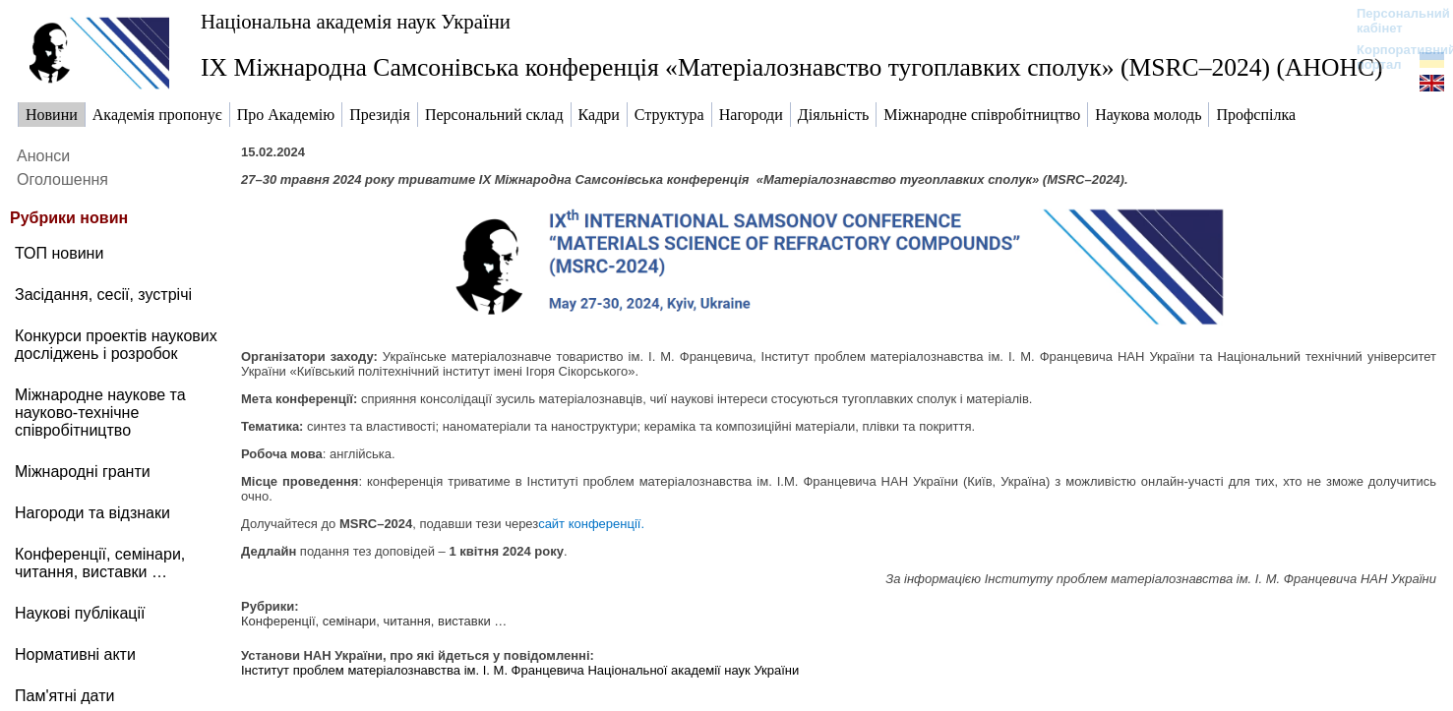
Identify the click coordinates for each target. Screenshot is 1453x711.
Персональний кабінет (1393, 20)
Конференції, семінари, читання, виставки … (374, 621)
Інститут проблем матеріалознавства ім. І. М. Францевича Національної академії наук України (520, 670)
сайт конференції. (591, 523)
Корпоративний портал (1393, 57)
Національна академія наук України (356, 21)
